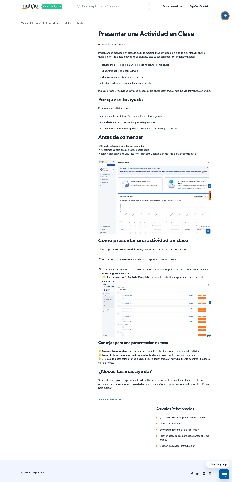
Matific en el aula (74, 23)
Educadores (53, 23)
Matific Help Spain (31, 23)
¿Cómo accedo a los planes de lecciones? (182, 417)
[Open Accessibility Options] (225, 16)
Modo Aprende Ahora (172, 423)
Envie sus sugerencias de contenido (179, 430)
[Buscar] (112, 6)
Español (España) (199, 6)
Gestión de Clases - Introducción (177, 446)
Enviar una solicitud (173, 6)
